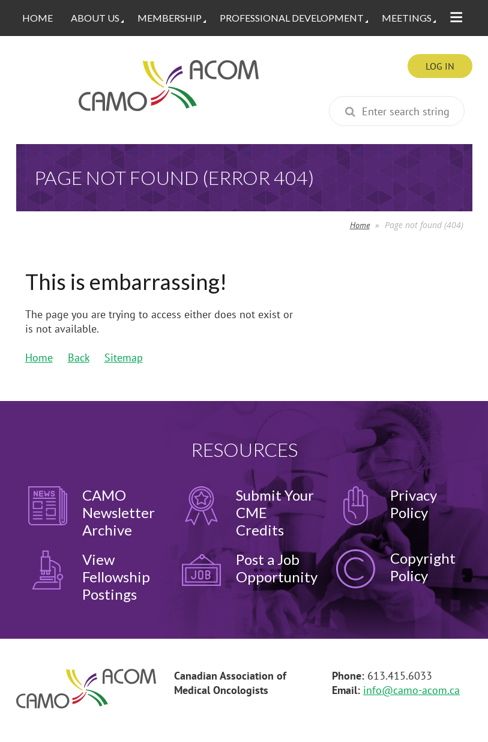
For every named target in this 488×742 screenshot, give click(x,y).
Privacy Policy (413, 503)
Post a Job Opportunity (277, 567)
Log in (440, 66)
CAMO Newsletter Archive (118, 512)
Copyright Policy (423, 566)
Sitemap (123, 357)
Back (78, 357)
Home (360, 225)
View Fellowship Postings (116, 576)
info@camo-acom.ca (411, 690)
